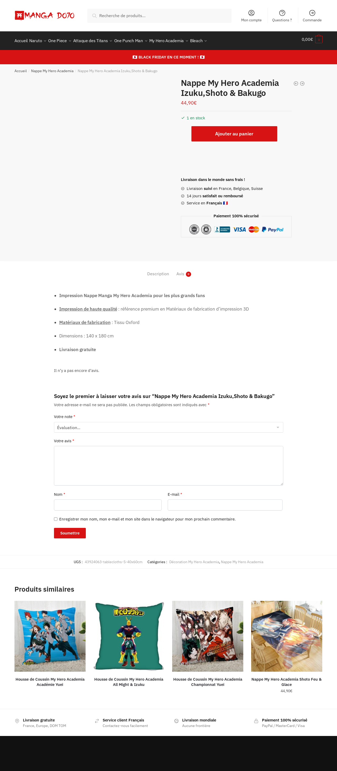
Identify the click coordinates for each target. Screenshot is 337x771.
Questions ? (282, 15)
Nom (59, 491)
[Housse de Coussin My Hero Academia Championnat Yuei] (207, 633)
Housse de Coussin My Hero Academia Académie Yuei (50, 679)
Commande (312, 15)
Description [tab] (158, 270)
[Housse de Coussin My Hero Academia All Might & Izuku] (129, 633)
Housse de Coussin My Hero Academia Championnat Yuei (207, 679)
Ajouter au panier (234, 131)
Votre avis (64, 437)
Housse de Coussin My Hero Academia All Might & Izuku (128, 679)
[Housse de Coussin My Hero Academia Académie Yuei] (50, 633)
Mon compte (251, 15)
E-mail (175, 491)
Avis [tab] (180, 271)
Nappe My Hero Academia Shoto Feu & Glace (286, 679)
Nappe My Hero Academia (52, 68)
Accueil (20, 68)
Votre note (64, 413)
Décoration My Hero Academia (194, 559)
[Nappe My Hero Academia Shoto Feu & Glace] (286, 633)
